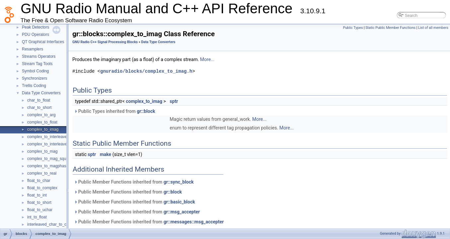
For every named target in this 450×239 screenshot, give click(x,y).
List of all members (433, 28)
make (99, 154)
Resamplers (32, 49)
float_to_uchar (39, 209)
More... (200, 59)
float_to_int (37, 195)
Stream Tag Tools (37, 63)
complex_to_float (42, 122)
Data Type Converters (41, 93)
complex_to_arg (41, 115)
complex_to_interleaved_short (53, 144)
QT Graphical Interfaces (43, 42)
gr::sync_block (172, 182)
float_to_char (38, 180)
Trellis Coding (34, 85)
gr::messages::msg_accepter (187, 221)
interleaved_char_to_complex (53, 224)
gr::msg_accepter (175, 211)
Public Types (353, 28)
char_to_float (38, 100)
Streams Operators (38, 56)
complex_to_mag (42, 151)
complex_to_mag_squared (50, 158)
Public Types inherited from (108, 111)
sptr (167, 101)
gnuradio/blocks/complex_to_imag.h (140, 71)
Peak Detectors (35, 27)
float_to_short (39, 202)
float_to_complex (42, 188)
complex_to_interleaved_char (53, 136)
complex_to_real (41, 173)
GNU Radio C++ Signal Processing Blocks (98, 42)
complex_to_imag (42, 129)
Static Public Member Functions (390, 28)
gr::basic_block (172, 201)
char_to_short (39, 107)
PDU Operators (35, 34)
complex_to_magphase (47, 166)
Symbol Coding (35, 71)
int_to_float (37, 217)
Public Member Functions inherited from (127, 182)
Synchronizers (34, 78)
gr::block (139, 111)
